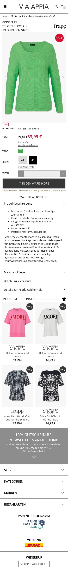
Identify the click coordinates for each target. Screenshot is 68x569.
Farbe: (5, 151)
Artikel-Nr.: (8, 128)
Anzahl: (6, 173)
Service (10, 469)
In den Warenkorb (34, 183)
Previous (5, 77)
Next (63, 77)
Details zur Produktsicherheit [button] (23, 290)
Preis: (5, 136)
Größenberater (26, 167)
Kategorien (13, 481)
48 (33, 160)
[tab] (34, 203)
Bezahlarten (15, 504)
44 (22, 160)
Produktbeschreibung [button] (18, 203)
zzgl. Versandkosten (28, 145)
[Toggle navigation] (5, 6)
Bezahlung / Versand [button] (17, 281)
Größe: (6, 162)
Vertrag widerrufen (34, 564)
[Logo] (34, 6)
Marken (10, 492)
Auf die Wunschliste (34, 197)
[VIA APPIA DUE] (17, 348)
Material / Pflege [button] (14, 272)
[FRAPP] (17, 411)
